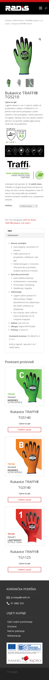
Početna (8, 20)
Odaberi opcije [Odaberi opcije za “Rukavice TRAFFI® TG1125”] (24, 569)
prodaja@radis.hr (20, 597)
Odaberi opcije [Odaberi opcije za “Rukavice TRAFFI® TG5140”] (24, 429)
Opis (10, 230)
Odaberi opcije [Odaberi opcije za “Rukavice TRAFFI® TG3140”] (24, 499)
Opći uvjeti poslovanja (19, 621)
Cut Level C (26, 223)
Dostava (11, 626)
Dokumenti (13, 235)
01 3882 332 (17, 603)
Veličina (8, 205)
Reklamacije (14, 635)
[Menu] (40, 8)
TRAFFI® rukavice (32, 20)
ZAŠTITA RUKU (18, 20)
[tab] (24, 231)
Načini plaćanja (15, 631)
